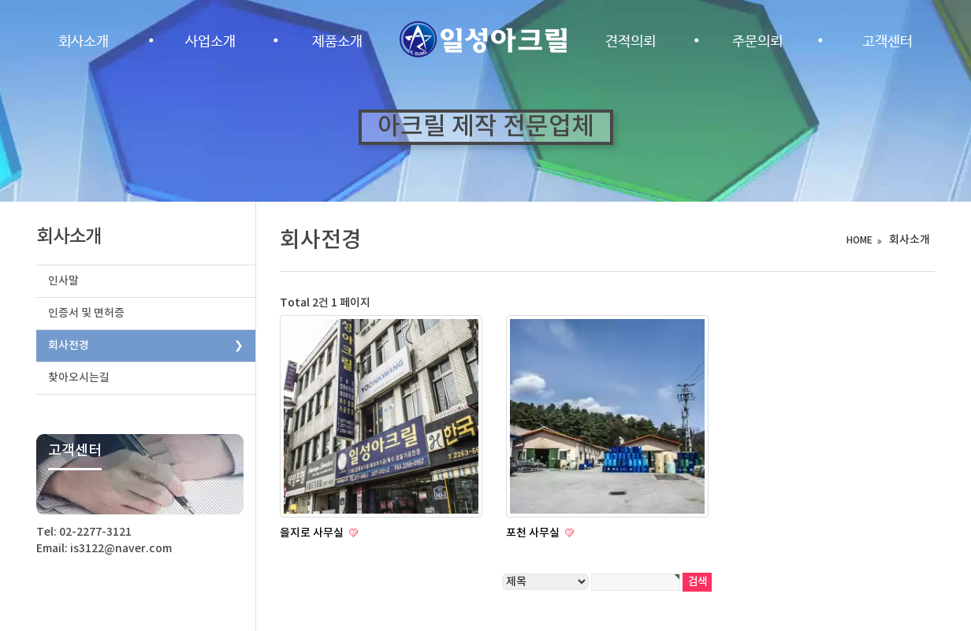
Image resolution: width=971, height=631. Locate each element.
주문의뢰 (757, 42)
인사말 (63, 281)
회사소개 (83, 42)
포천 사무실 (534, 533)
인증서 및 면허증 (86, 313)
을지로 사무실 (313, 533)
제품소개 (337, 42)
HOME (859, 240)
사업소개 (210, 42)
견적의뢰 (630, 42)
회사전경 (68, 345)
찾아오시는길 (79, 377)
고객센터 (887, 42)
